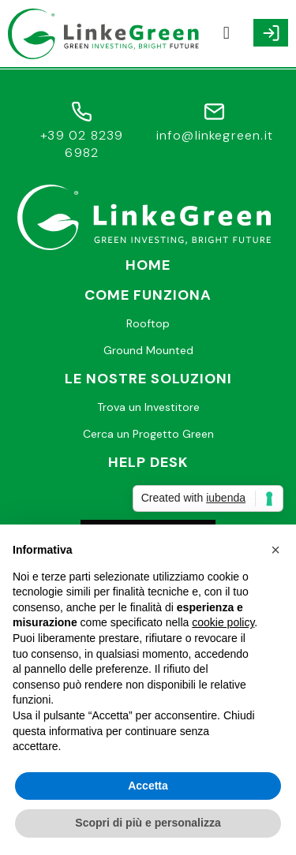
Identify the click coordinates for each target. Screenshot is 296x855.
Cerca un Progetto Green (148, 434)
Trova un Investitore (148, 407)
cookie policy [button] (223, 622)
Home (148, 265)
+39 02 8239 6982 (81, 144)
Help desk (148, 462)
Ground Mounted (148, 350)
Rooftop (148, 323)
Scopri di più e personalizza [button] (147, 822)
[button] (226, 34)
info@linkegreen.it (215, 135)
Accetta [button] (148, 785)
